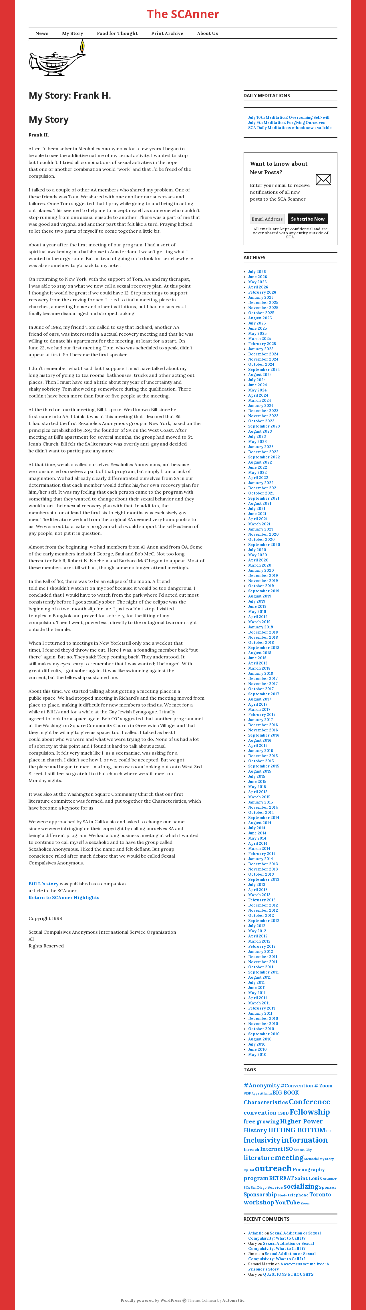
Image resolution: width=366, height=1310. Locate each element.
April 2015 (257, 791)
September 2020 (264, 544)
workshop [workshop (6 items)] (259, 1202)
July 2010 (257, 1044)
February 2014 (262, 853)
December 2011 (262, 956)
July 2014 (256, 828)
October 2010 (261, 1028)
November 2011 (262, 961)
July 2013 (256, 884)
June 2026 (257, 276)
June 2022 (257, 467)
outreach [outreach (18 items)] (273, 1168)
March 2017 (259, 709)
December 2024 (263, 354)
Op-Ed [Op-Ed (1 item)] (249, 1170)
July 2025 (257, 323)
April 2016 (258, 745)
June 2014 (257, 833)
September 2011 (263, 972)
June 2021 (257, 513)
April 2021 (258, 519)
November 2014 (263, 807)
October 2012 (261, 915)
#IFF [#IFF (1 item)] (247, 1093)
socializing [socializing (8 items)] (301, 1186)
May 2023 (257, 441)
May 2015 (257, 786)
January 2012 (260, 951)
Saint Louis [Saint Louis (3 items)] (308, 1178)
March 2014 (259, 848)
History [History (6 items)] (255, 1130)
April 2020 (258, 560)
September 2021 (263, 498)
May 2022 (257, 472)
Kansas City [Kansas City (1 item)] (303, 1150)
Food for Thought (117, 33)
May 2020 (257, 555)
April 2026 (258, 287)
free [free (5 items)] (250, 1121)
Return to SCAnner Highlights (64, 897)
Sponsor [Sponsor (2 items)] (327, 1187)
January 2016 (260, 750)
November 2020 (263, 534)
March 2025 (259, 338)
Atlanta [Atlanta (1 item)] (266, 1093)
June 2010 (257, 1049)
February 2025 (262, 343)
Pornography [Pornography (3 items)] (309, 1169)
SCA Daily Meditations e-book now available (290, 127)
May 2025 (257, 333)
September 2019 (263, 591)
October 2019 (261, 585)
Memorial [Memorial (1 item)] (311, 1159)
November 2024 (263, 359)
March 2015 (259, 797)
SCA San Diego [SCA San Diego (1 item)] (255, 1188)
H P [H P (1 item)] (328, 1131)
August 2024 (260, 374)
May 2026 (257, 282)
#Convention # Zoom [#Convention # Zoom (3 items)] (307, 1086)
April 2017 (257, 704)
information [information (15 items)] (304, 1140)
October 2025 (261, 312)
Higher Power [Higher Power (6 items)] (301, 1121)
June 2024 (257, 385)
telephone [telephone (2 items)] (298, 1195)
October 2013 (261, 874)
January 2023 (261, 446)
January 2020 (261, 570)
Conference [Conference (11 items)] (309, 1101)
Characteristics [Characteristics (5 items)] (266, 1102)
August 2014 (259, 822)
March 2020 (259, 565)
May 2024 (257, 390)
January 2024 (261, 405)
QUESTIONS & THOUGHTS (288, 1274)
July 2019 (256, 601)
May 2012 (257, 931)
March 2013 (259, 895)
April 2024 (258, 395)
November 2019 (263, 580)
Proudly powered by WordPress (151, 1300)
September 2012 (263, 920)
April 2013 (258, 889)
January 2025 (260, 349)
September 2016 (263, 735)
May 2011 (257, 992)
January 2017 (260, 719)
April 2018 (258, 663)
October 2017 (261, 688)
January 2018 (260, 673)
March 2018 (259, 668)
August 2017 (259, 699)
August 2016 (259, 740)
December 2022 (263, 452)
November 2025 (263, 307)
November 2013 (263, 869)
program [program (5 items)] (256, 1178)
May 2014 (257, 838)
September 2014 (263, 817)
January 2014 (260, 858)
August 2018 (259, 652)
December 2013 (263, 864)
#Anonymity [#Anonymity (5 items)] (262, 1085)
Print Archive (167, 33)
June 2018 (257, 658)
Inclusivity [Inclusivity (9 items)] (262, 1140)
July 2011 (256, 982)
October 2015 (261, 761)
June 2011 (257, 987)
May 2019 (257, 611)
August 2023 (260, 431)
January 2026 (261, 297)
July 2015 (256, 776)
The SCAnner (183, 13)
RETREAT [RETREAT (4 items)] (281, 1178)
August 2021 (259, 503)
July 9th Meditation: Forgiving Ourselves (286, 122)
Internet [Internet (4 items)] (271, 1149)
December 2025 (263, 302)
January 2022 (261, 482)
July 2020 (257, 549)
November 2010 (263, 1023)
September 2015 (263, 766)
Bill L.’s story (44, 883)
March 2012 (259, 941)
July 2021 (256, 508)
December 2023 (263, 410)
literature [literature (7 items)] (259, 1158)
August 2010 (260, 1039)
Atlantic (256, 1233)
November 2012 (263, 910)
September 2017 (263, 694)
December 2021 (263, 488)
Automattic (233, 1300)
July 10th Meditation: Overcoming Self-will (288, 117)
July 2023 (257, 436)
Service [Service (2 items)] (275, 1187)
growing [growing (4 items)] (267, 1121)
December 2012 (263, 905)
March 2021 (259, 524)
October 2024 (261, 364)
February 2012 (262, 946)
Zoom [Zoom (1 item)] (305, 1203)
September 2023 (264, 426)
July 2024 (257, 379)
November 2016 (263, 730)
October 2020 (261, 539)
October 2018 (261, 642)
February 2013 (262, 900)
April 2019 (258, 616)
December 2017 (263, 678)
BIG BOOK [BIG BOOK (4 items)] (285, 1092)
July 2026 (257, 271)
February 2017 (261, 714)
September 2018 (263, 647)
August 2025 (260, 318)
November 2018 (263, 637)
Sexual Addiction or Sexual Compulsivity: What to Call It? (284, 1236)
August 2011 (259, 977)
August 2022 (260, 462)
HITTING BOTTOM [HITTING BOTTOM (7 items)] (296, 1130)
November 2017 (263, 683)
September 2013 (263, 879)
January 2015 (260, 802)
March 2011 (259, 1003)
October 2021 (261, 493)
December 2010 (263, 1018)
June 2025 (257, 328)
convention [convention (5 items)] (260, 1112)
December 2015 (263, 755)
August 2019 (259, 596)
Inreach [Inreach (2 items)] (251, 1149)
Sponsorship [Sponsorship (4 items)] (260, 1194)
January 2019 (260, 627)
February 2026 (262, 292)
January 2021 (260, 529)
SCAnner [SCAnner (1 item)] (330, 1179)
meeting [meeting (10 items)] (289, 1157)
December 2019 (263, 575)
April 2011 (257, 998)
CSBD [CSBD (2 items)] (283, 1113)
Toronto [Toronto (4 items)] (320, 1194)
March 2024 (259, 400)
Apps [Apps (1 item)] (255, 1093)
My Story (72, 33)
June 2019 (257, 606)
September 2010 (264, 1034)
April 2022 (258, 477)
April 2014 (258, 843)
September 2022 (264, 457)
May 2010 (257, 1054)
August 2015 (259, 771)
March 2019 (259, 622)
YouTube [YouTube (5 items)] (287, 1202)
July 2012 (256, 925)
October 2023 (261, 421)
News (41, 33)
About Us (207, 33)
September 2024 (264, 369)
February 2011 (261, 1008)
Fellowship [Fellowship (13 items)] (310, 1112)
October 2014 (261, 812)
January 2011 (260, 1013)
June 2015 (257, 781)
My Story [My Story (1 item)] (327, 1159)
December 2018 (263, 632)
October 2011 (260, 967)
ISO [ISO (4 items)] (288, 1149)
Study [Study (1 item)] (282, 1195)
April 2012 (258, 936)
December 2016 (263, 725)
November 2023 (263, 415)
